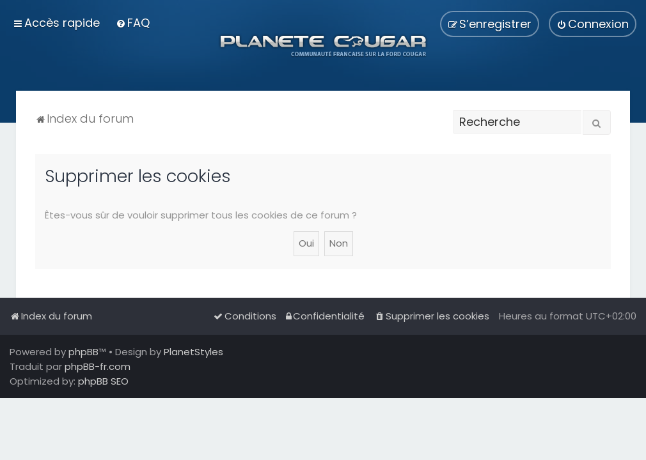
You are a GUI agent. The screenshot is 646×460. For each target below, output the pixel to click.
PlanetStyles (193, 351)
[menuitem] (133, 22)
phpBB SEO (103, 381)
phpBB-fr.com (97, 366)
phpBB (83, 351)
